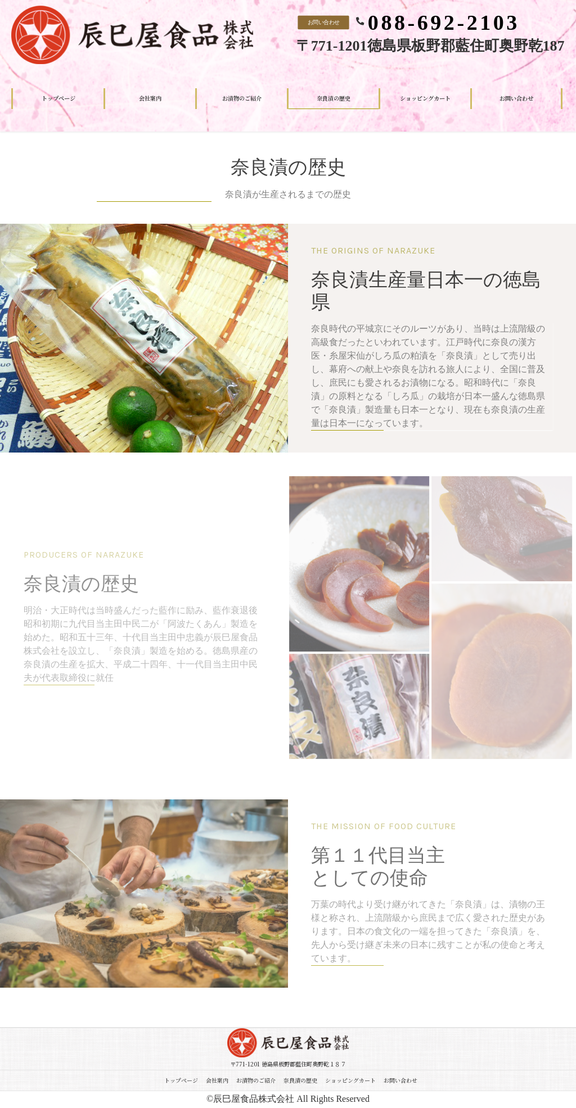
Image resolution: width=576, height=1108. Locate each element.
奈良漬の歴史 (300, 1080)
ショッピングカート (350, 1080)
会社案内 (217, 1080)
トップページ (181, 1080)
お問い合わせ (323, 22)
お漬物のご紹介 (256, 1080)
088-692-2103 (444, 22)
